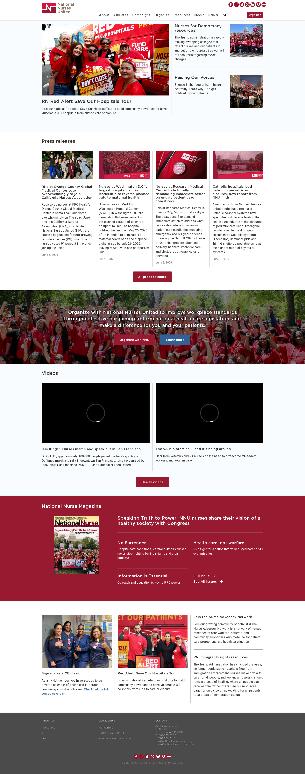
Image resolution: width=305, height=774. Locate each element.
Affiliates (120, 15)
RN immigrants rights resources (221, 657)
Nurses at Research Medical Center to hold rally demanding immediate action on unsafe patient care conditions (181, 194)
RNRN (213, 15)
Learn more (175, 340)
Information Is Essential (142, 576)
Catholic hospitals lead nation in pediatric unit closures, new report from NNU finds (235, 192)
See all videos (152, 482)
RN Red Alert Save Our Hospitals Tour (86, 101)
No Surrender (131, 543)
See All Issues (208, 581)
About (104, 15)
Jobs (44, 733)
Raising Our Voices (195, 77)
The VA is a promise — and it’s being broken (193, 449)
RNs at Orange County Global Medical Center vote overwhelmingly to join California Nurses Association (67, 192)
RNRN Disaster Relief (111, 733)
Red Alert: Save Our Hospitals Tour (147, 673)
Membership (106, 728)
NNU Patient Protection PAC (116, 738)
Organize (161, 15)
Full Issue (204, 576)
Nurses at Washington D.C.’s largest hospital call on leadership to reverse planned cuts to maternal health (124, 192)
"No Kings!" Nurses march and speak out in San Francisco (91, 449)
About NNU (48, 728)
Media (199, 15)
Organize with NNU (134, 340)
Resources (182, 15)
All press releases (152, 277)
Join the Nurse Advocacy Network (223, 617)
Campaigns (141, 15)
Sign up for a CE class (60, 673)
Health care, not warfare (219, 543)
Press (45, 738)
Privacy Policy (175, 763)
